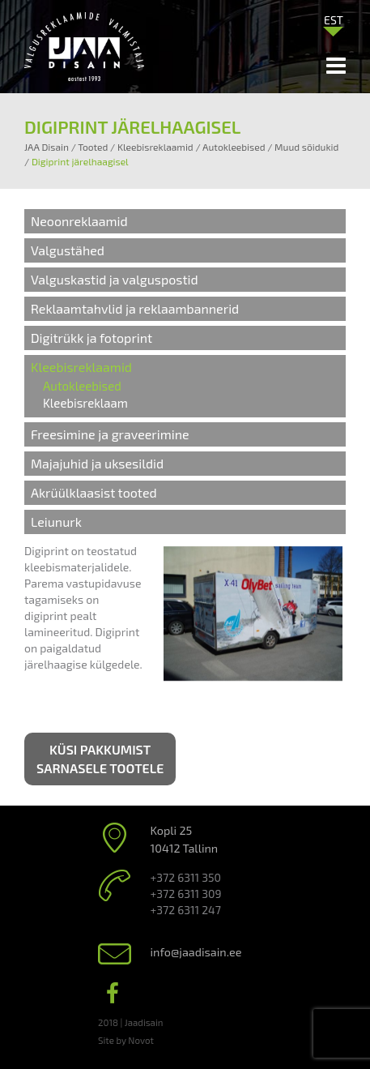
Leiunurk (56, 521)
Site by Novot (126, 1039)
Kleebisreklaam (85, 403)
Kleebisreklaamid (81, 366)
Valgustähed (67, 250)
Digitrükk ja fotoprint (91, 337)
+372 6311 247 (186, 910)
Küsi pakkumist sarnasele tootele (100, 759)
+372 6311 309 (186, 893)
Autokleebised (82, 385)
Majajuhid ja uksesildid (97, 463)
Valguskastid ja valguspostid (114, 279)
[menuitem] (333, 19)
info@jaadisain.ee (196, 952)
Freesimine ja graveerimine (110, 434)
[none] (333, 23)
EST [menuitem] (333, 20)
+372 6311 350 (186, 877)
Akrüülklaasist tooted (94, 492)
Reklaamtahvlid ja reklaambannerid (135, 308)
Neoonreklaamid (79, 221)
